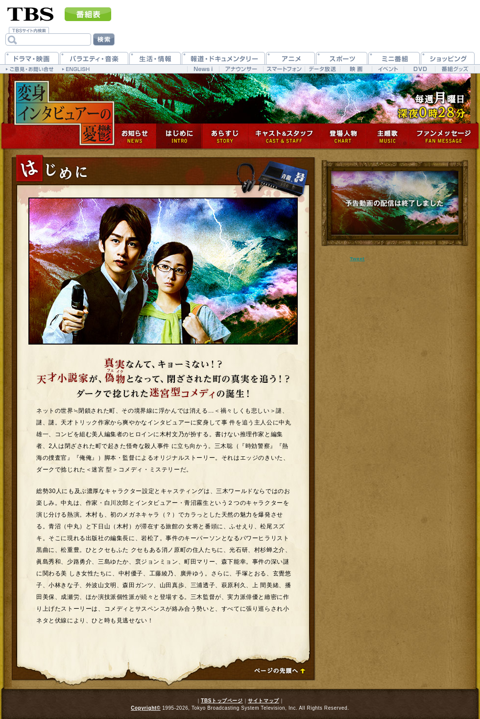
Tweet (357, 258)
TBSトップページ (221, 700)
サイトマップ (263, 700)
